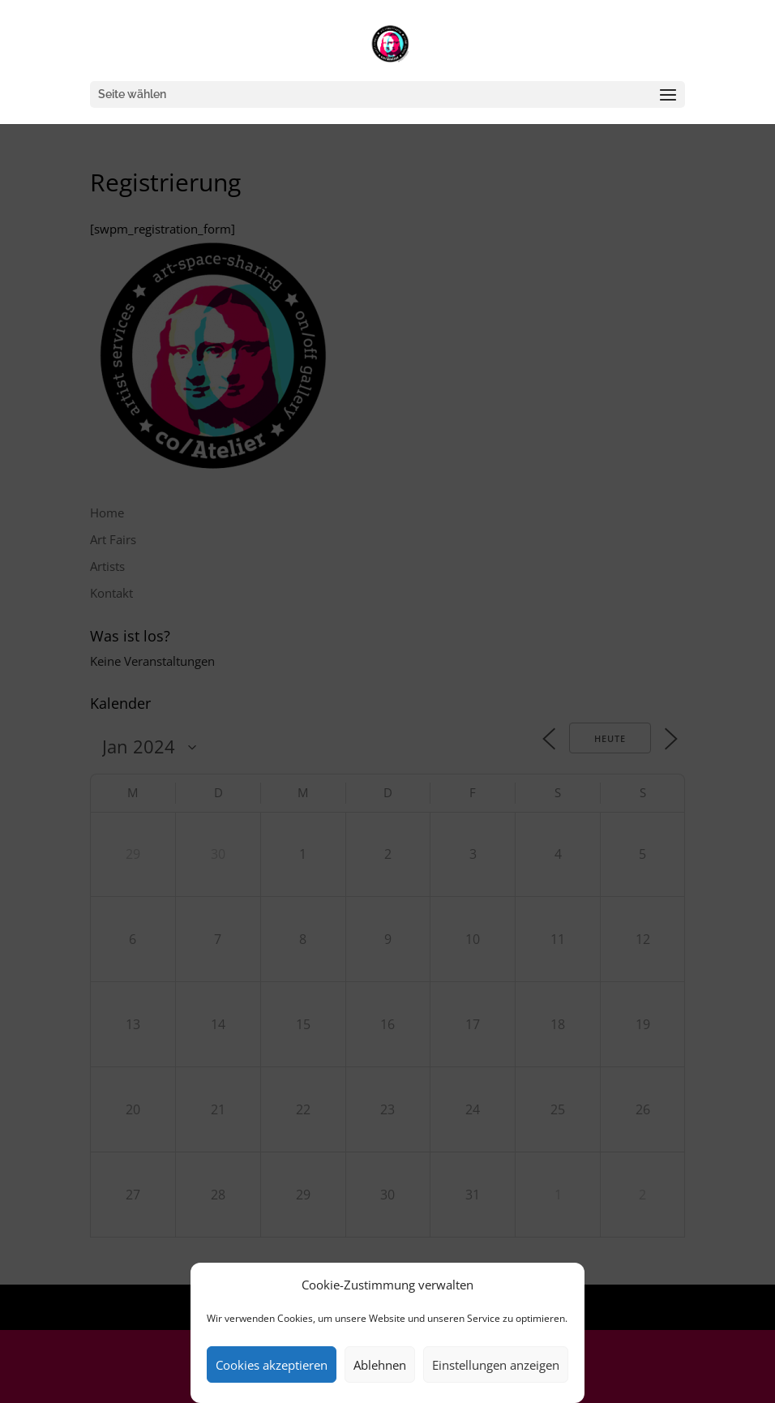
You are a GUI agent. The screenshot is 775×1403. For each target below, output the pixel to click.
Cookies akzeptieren (272, 1365)
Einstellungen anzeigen (495, 1365)
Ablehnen (379, 1365)
